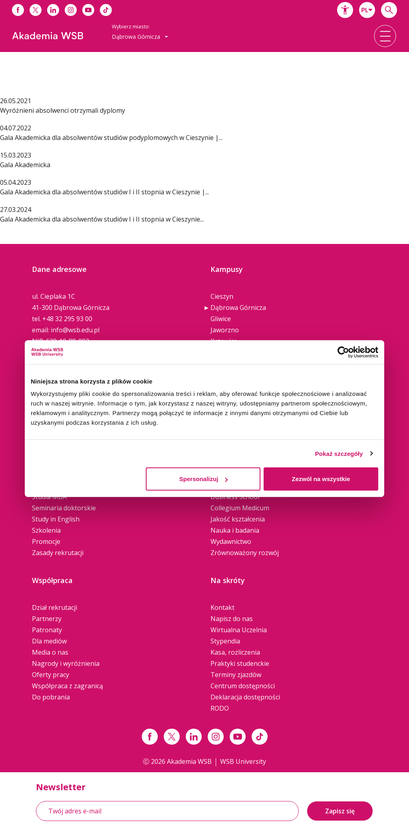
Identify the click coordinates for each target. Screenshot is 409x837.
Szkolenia (46, 530)
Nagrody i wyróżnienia (65, 663)
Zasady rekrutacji (57, 552)
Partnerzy (47, 618)
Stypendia (225, 641)
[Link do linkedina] (53, 10)
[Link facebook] (150, 737)
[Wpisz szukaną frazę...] (389, 10)
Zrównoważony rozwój (244, 552)
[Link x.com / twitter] (172, 737)
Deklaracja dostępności (245, 697)
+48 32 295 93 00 (67, 318)
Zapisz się (340, 811)
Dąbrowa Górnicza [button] (140, 36)
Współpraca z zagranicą (67, 685)
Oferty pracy (50, 674)
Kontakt (222, 607)
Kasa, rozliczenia (235, 652)
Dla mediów (49, 641)
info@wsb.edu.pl (75, 330)
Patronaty (47, 629)
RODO (219, 708)
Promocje (46, 541)
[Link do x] (36, 10)
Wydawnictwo (230, 541)
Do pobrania (51, 697)
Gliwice (220, 318)
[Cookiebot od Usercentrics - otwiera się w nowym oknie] (343, 352)
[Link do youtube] (88, 10)
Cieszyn (221, 296)
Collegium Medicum (239, 507)
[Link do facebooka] (18, 10)
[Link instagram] (216, 737)
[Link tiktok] (260, 737)
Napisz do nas (231, 618)
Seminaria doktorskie (64, 507)
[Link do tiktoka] (106, 10)
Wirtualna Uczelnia (238, 629)
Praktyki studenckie (239, 663)
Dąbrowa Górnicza (238, 307)
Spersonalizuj (203, 478)
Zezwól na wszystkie (321, 478)
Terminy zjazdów (235, 674)
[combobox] (367, 10)
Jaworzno (224, 330)
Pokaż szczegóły (339, 453)
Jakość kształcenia (237, 519)
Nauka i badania (234, 530)
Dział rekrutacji (54, 607)
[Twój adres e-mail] (167, 811)
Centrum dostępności (242, 685)
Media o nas (50, 652)
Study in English (55, 519)
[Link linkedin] (194, 737)
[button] (345, 10)
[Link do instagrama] (71, 10)
